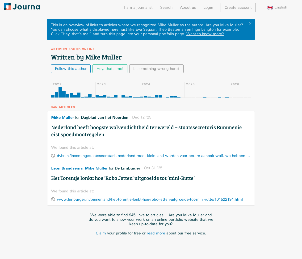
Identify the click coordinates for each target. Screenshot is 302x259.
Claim (101, 233)
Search (166, 7)
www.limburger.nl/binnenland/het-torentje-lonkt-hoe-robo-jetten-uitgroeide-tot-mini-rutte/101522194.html (150, 199)
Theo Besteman (172, 29)
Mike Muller (62, 117)
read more (156, 233)
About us (188, 7)
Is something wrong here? (156, 68)
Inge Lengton (204, 29)
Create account (238, 7)
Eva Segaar (146, 29)
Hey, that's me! (109, 68)
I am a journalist (138, 7)
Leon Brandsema (67, 168)
